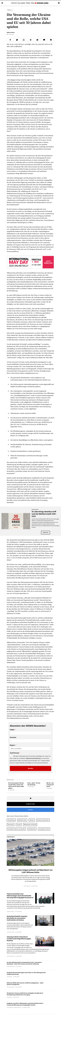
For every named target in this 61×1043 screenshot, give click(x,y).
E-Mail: (12, 729)
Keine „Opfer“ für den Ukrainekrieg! (33, 784)
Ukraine (32, 820)
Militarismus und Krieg (30, 824)
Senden (30, 768)
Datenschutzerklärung (33, 758)
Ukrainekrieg (11, 820)
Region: (12, 745)
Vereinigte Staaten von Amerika (16, 829)
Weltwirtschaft (22, 820)
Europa (19, 824)
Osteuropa (10, 824)
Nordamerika (32, 829)
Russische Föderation (43, 820)
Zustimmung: (14, 753)
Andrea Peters (11, 32)
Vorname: (13, 737)
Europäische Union (44, 829)
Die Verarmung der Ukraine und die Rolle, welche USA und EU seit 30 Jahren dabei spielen (16, 785)
